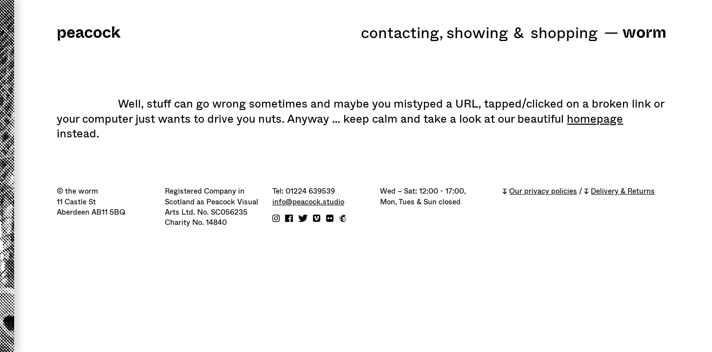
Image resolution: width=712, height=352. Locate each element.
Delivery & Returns (623, 191)
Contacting (402, 33)
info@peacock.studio (308, 202)
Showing (477, 33)
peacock (88, 33)
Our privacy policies (543, 191)
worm (645, 33)
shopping (564, 33)
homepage (595, 118)
